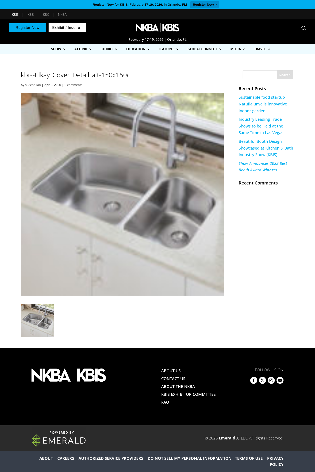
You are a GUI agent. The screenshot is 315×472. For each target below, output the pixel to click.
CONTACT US (173, 378)
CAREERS (65, 458)
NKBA (62, 14)
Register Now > (205, 4)
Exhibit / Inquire (66, 27)
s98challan (33, 85)
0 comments (73, 85)
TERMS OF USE (249, 458)
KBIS (15, 14)
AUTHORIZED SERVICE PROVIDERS (111, 458)
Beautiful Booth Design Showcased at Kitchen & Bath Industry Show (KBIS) (266, 148)
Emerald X (229, 438)
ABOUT (46, 458)
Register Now (27, 27)
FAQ (165, 402)
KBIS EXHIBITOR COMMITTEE (188, 394)
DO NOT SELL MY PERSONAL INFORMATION (190, 458)
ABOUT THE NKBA (178, 386)
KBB (31, 14)
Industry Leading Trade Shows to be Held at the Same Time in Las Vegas (261, 126)
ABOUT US (171, 370)
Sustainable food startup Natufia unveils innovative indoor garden (263, 104)
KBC (46, 14)
